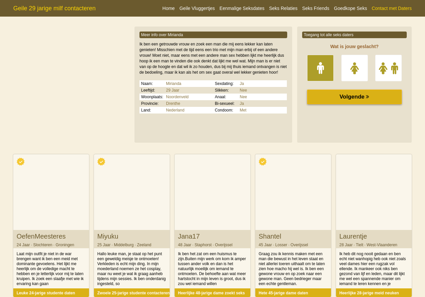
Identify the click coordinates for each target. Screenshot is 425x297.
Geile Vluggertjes (197, 8)
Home (168, 8)
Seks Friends (315, 8)
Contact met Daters (392, 8)
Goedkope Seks (350, 8)
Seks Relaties (283, 8)
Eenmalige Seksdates (241, 8)
